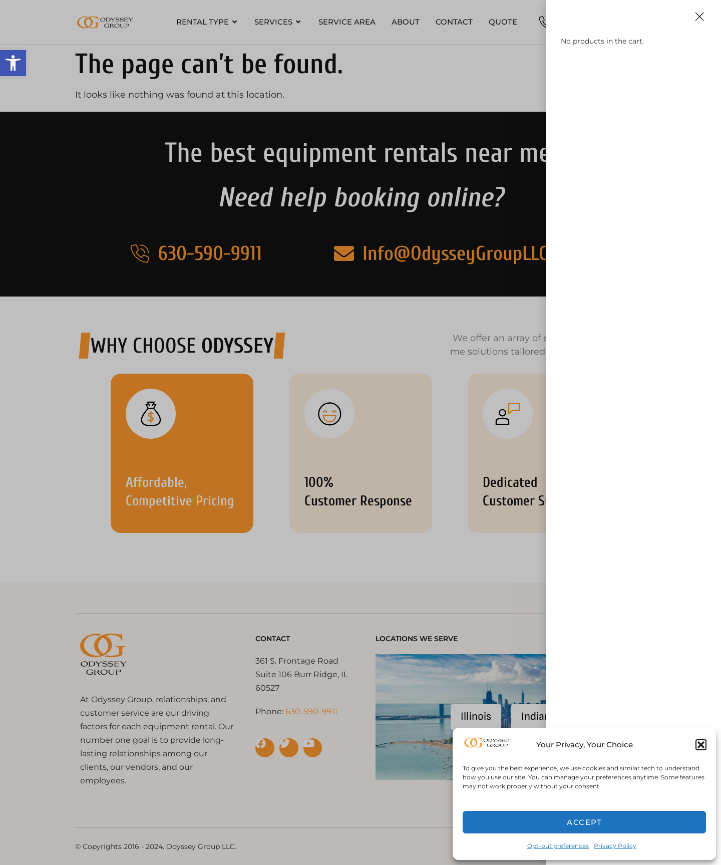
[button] (13, 63)
